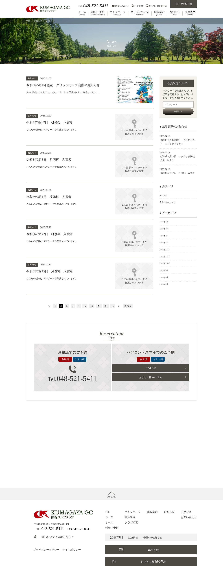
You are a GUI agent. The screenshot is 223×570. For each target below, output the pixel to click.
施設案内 (159, 13)
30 (106, 306)
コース (82, 13)
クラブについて (140, 13)
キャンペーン (118, 13)
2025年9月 (165, 270)
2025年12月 (165, 249)
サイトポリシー (71, 549)
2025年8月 (165, 277)
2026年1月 (165, 242)
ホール (109, 522)
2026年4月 (165, 221)
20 (99, 306)
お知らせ (174, 13)
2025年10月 (165, 263)
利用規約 (130, 517)
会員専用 (190, 13)
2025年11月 (165, 256)
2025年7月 (165, 284)
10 (91, 306)
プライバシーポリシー (46, 549)
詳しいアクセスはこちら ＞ (54, 536)
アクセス (138, 6)
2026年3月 (165, 228)
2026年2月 (165, 235)
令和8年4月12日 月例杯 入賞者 (177, 173)
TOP (28, 21)
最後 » (127, 306)
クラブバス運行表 (158, 6)
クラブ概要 (131, 522)
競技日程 (133, 537)
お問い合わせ (122, 6)
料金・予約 (98, 13)
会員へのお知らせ (169, 202)
